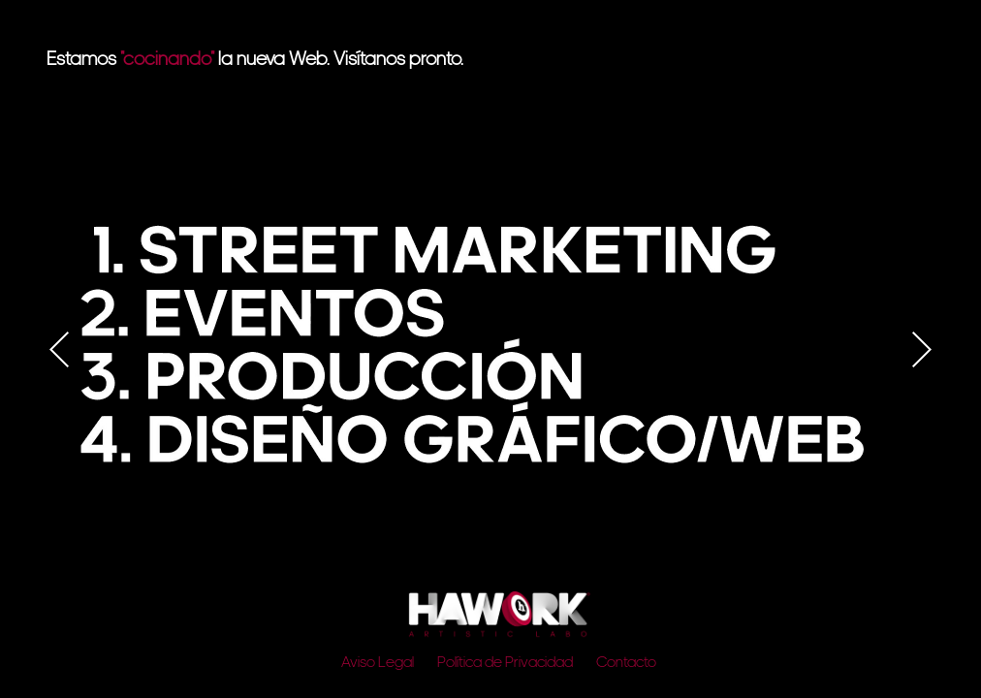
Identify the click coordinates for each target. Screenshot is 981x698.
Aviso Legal (377, 663)
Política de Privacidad (505, 663)
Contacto (626, 663)
